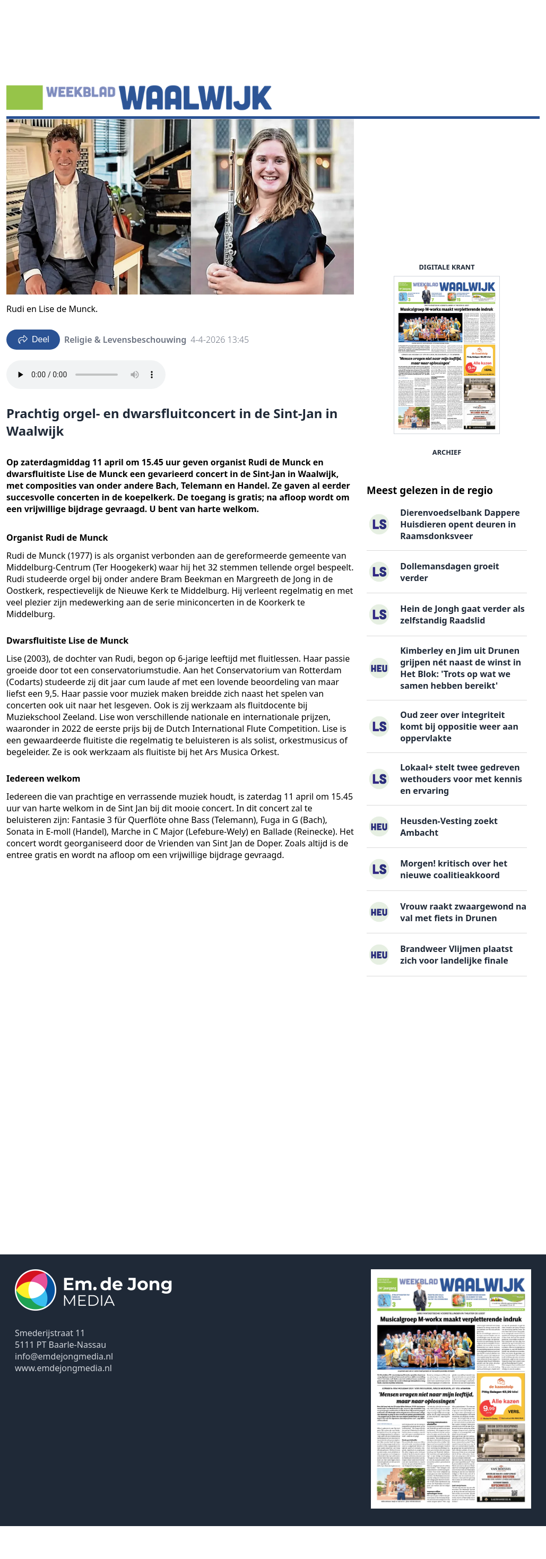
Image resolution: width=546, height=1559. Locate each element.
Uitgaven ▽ (314, 135)
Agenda (80, 135)
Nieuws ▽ (32, 135)
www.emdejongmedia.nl (63, 1401)
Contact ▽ (370, 135)
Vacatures (179, 135)
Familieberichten (246, 135)
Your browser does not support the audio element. (86, 407)
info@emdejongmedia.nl (64, 1389)
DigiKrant (127, 135)
